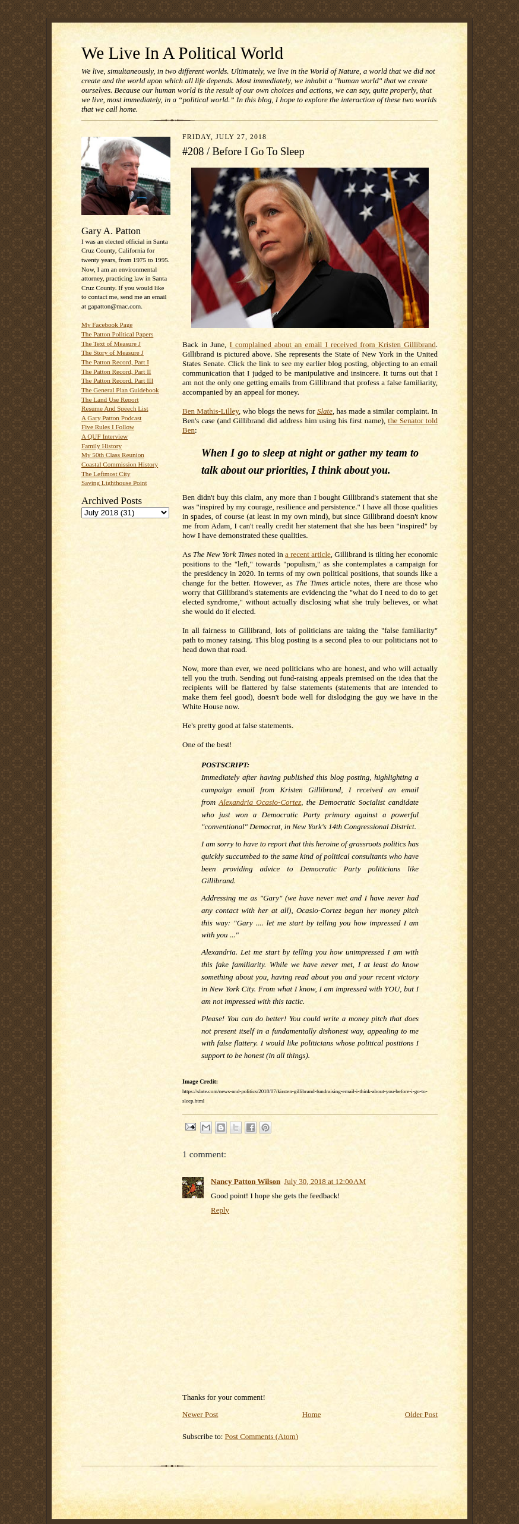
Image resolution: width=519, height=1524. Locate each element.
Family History (101, 445)
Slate (325, 411)
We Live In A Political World (182, 52)
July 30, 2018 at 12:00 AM (325, 1181)
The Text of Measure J (111, 343)
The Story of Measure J (112, 352)
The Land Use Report (109, 399)
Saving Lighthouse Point (114, 482)
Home (311, 1414)
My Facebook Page (106, 324)
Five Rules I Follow (107, 426)
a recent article (308, 554)
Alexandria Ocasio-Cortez (260, 802)
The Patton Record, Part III (117, 380)
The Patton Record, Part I (115, 362)
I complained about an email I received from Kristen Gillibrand (333, 344)
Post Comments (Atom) (262, 1436)
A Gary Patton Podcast (111, 417)
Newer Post (200, 1414)
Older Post (421, 1414)
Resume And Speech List (114, 408)
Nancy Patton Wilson (245, 1181)
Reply (220, 1209)
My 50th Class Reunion (112, 454)
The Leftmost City (106, 473)
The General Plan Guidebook (120, 389)
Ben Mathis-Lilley (210, 411)
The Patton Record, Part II (116, 371)
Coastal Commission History (119, 464)
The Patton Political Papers (117, 334)
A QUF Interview (104, 436)
